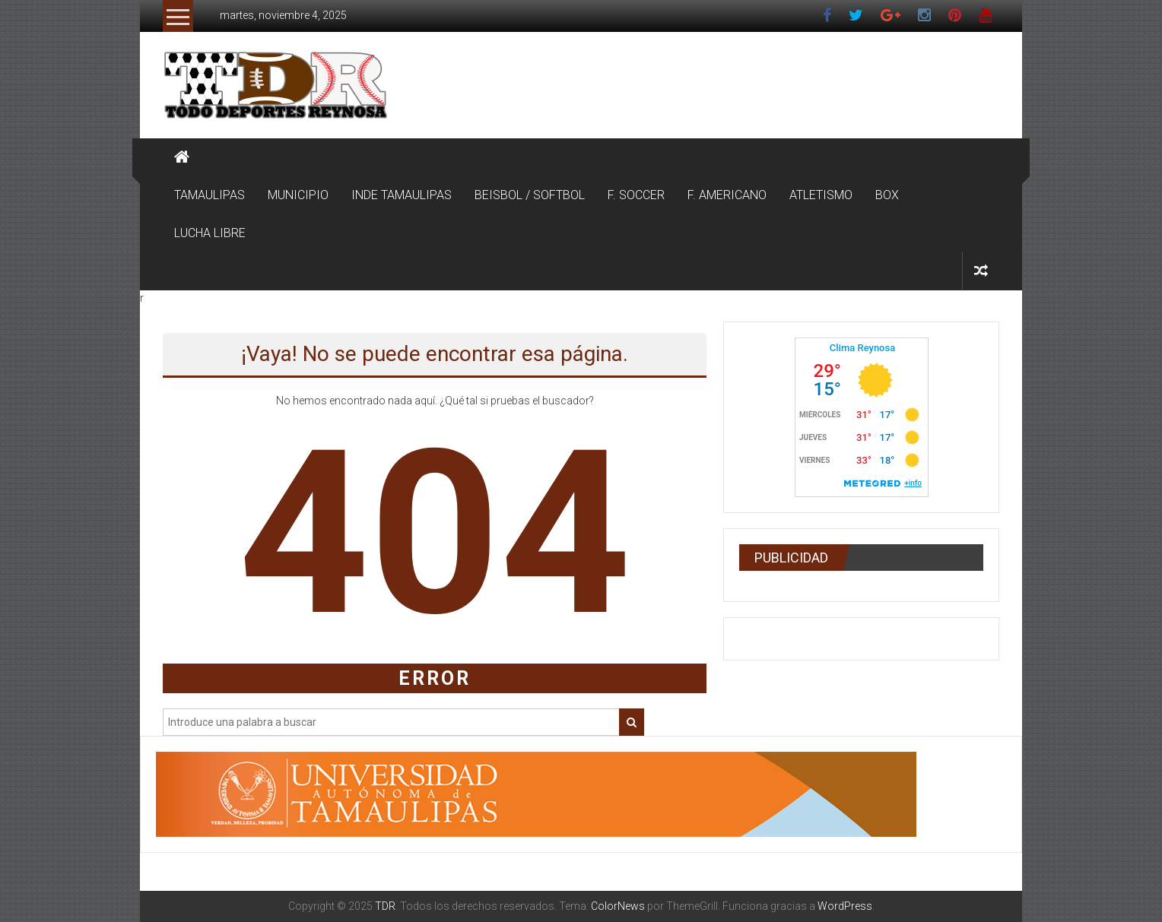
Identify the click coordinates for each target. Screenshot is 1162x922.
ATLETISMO (820, 195)
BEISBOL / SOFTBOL (530, 195)
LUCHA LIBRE (210, 233)
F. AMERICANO (727, 195)
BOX (887, 195)
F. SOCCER (636, 195)
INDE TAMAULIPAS (401, 195)
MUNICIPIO (298, 195)
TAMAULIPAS (209, 195)
